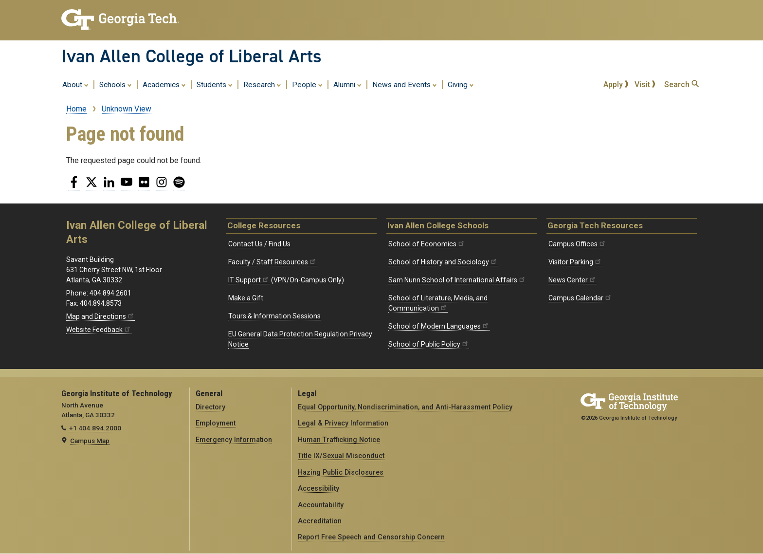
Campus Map (89, 440)
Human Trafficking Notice (339, 439)
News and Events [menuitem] (404, 84)
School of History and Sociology (443, 262)
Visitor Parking (575, 262)
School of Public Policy (428, 344)
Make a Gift (245, 298)
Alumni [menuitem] (347, 84)
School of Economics (426, 244)
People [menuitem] (307, 84)
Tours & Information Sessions (274, 316)
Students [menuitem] (215, 84)
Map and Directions (100, 316)
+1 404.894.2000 (95, 428)
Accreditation (320, 521)
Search (681, 84)
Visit (645, 84)
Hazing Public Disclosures (340, 472)
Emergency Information (234, 439)
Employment (216, 423)
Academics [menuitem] (164, 84)
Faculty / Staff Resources (272, 262)
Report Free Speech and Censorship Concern (371, 537)
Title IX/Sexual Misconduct (341, 456)
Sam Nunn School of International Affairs (457, 280)
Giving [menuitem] (461, 84)
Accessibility (318, 488)
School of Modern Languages (439, 326)
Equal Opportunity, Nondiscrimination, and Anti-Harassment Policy (405, 407)
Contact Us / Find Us (259, 244)
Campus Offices (577, 244)
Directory (210, 407)
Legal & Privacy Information (343, 423)
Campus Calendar (580, 298)
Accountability (321, 505)
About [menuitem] (75, 84)
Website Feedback (98, 329)
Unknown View (126, 108)
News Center (572, 280)
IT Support (249, 280)
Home (76, 108)
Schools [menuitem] (115, 84)
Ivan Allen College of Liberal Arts (191, 56)
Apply (616, 84)
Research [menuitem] (262, 84)
